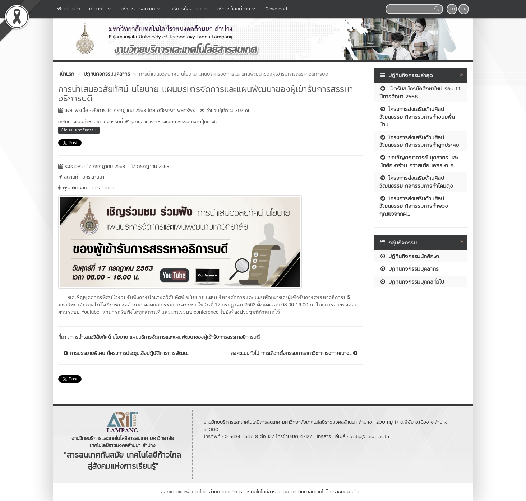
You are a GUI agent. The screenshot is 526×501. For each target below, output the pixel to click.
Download (276, 9)
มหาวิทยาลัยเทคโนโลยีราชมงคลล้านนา (328, 492)
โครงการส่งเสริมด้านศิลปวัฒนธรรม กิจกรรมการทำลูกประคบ (419, 141)
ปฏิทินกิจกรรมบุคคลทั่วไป (411, 281)
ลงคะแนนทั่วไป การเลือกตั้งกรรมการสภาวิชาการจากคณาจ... (294, 353)
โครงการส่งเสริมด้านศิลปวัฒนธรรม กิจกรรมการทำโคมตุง (416, 181)
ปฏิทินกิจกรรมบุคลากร (409, 268)
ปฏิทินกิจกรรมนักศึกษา (409, 256)
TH (452, 9)
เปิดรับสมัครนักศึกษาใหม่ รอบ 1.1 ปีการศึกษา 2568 (419, 92)
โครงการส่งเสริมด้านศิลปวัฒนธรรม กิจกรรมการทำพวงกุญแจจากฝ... (413, 206)
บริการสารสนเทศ (141, 9)
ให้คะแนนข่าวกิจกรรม (78, 130)
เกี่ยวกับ (100, 9)
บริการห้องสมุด (189, 9)
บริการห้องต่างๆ (237, 9)
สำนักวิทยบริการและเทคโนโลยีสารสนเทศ (249, 492)
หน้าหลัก (68, 9)
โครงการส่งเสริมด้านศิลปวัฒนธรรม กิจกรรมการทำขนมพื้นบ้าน (417, 116)
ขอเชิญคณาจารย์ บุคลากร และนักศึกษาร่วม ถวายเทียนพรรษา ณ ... (420, 161)
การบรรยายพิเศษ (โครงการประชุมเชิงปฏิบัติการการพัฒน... (126, 353)
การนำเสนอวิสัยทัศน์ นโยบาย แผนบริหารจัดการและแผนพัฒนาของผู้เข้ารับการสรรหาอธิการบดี (165, 337)
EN (464, 9)
